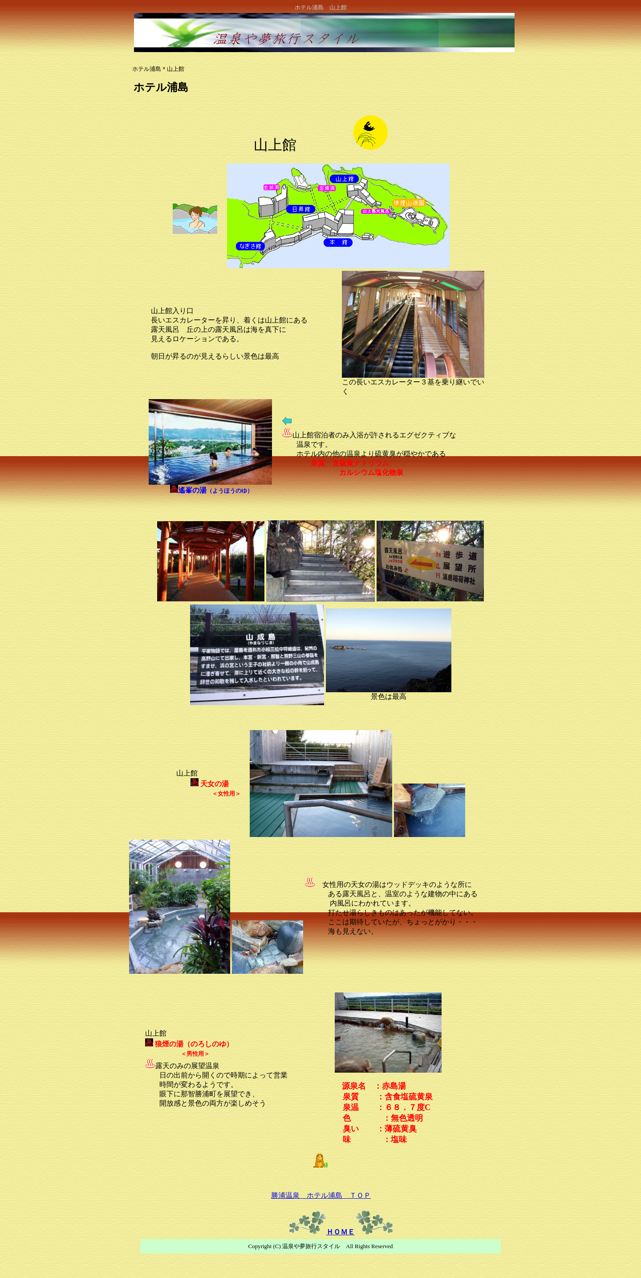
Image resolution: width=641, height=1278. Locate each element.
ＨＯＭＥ (340, 1232)
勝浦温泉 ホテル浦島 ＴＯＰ (321, 1195)
